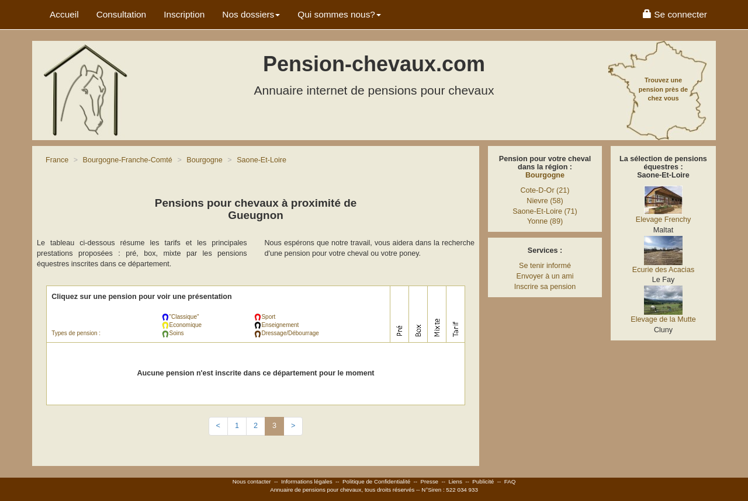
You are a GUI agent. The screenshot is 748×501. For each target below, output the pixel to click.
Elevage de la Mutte (663, 319)
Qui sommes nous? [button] (339, 14)
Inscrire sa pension (545, 287)
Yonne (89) (545, 221)
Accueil (64, 14)
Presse (430, 481)
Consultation (121, 14)
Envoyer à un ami (544, 276)
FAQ (510, 481)
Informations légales (307, 481)
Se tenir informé (545, 266)
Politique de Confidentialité (376, 481)
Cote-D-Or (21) (545, 190)
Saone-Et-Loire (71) (544, 211)
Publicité (483, 481)
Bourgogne (545, 175)
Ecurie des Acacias (663, 270)
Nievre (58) (545, 201)
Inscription (184, 14)
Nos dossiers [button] (251, 14)
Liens (455, 481)
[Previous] (218, 426)
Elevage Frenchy (663, 219)
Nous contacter (252, 481)
